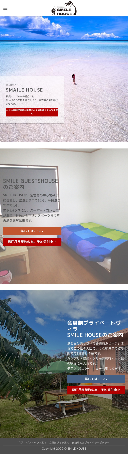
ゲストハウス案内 (36, 442)
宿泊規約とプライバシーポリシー (90, 442)
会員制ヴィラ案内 (59, 442)
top (21, 442)
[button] (5, 8)
